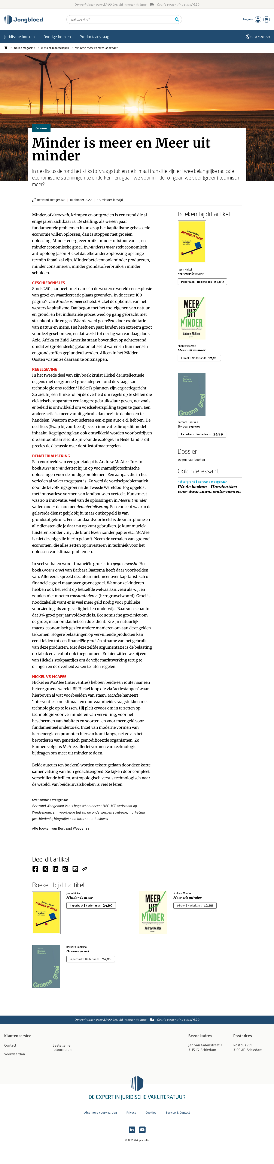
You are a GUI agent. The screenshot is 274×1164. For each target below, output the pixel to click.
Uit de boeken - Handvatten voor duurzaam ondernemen (209, 489)
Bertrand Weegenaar (51, 200)
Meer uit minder (192, 350)
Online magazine (24, 47)
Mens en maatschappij (55, 47)
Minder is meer (191, 274)
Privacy (131, 1113)
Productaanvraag (94, 36)
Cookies (151, 1113)
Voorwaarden (14, 1054)
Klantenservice (17, 1036)
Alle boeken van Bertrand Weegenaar (61, 828)
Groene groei (189, 426)
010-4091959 (261, 37)
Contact (10, 1045)
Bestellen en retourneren (62, 1047)
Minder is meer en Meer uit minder (96, 47)
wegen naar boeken (191, 460)
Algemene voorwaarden (100, 1113)
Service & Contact (178, 1113)
